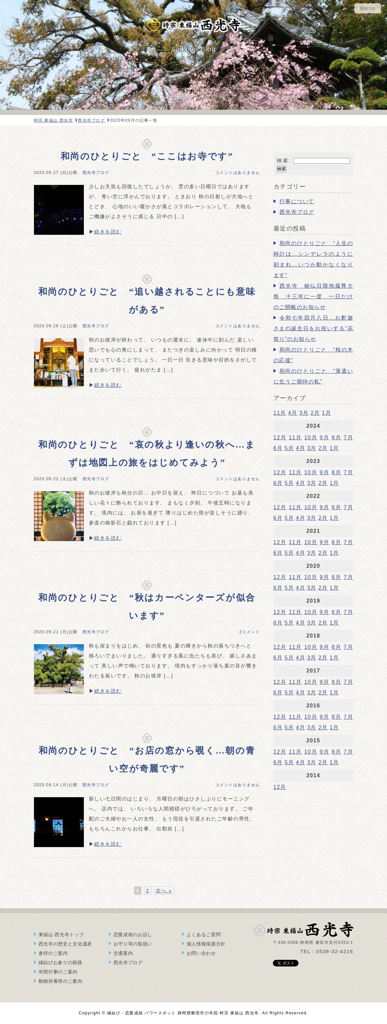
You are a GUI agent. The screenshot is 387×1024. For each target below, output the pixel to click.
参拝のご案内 (53, 953)
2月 (315, 413)
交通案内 (123, 953)
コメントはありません (237, 172)
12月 (280, 437)
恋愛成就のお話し (133, 934)
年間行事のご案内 (58, 971)
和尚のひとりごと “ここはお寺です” (147, 156)
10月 (310, 437)
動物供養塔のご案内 (61, 981)
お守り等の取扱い (133, 944)
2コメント (249, 632)
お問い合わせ (201, 953)
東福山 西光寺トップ (61, 934)
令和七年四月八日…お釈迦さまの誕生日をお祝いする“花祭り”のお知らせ (313, 328)
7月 (348, 437)
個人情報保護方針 (206, 944)
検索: (284, 160)
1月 (326, 413)
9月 (324, 437)
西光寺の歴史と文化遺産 (66, 944)
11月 (280, 413)
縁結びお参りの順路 (61, 962)
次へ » (164, 890)
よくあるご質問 (204, 934)
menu (367, 8)
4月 (292, 413)
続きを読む (108, 231)
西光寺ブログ (96, 172)
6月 (278, 448)
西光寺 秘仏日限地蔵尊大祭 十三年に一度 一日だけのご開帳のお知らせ (313, 296)
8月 (336, 437)
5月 (289, 448)
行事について (297, 201)
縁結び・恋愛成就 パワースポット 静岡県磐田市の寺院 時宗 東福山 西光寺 (183, 1013)
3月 (304, 413)
